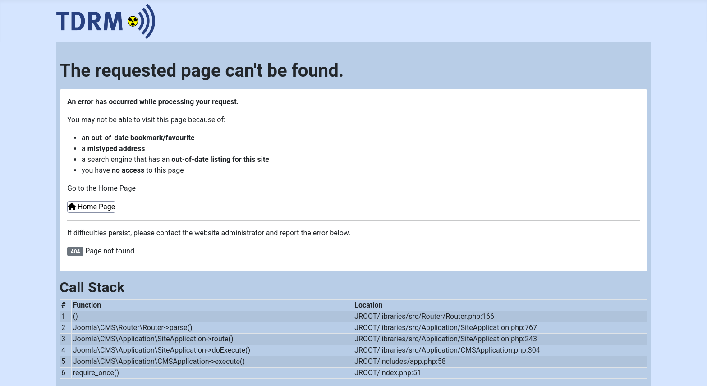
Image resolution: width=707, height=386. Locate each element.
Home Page (91, 206)
